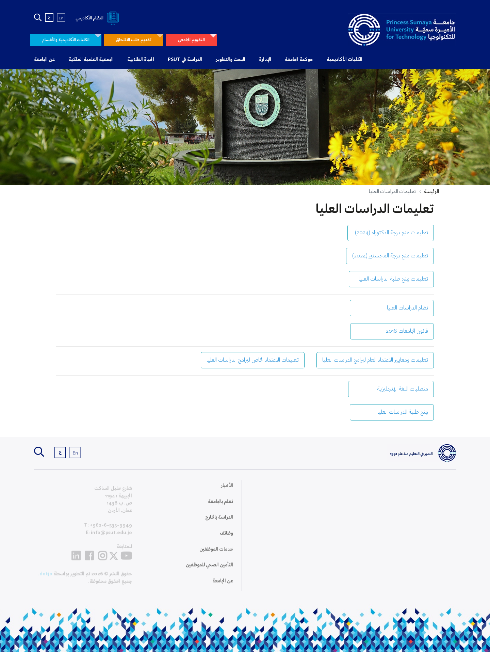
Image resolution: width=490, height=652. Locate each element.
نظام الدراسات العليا (392, 308)
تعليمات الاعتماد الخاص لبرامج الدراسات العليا (253, 360)
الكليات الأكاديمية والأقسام (65, 40)
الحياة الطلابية (140, 59)
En (61, 18)
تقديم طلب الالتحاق (133, 40)
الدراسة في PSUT (185, 59)
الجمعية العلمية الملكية (91, 59)
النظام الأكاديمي (98, 18)
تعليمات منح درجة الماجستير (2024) (390, 256)
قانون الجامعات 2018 (392, 331)
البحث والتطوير (230, 59)
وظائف (226, 537)
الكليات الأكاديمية (344, 59)
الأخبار (227, 490)
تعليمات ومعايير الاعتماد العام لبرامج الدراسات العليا (375, 360)
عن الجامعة (44, 59)
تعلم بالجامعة (220, 506)
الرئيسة (431, 191)
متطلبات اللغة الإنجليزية (391, 389)
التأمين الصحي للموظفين (209, 569)
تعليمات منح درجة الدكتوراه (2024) (390, 232)
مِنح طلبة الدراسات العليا (392, 412)
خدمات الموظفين (216, 553)
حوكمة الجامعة (299, 59)
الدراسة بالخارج (219, 521)
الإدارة (265, 59)
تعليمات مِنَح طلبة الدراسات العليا (391, 279)
